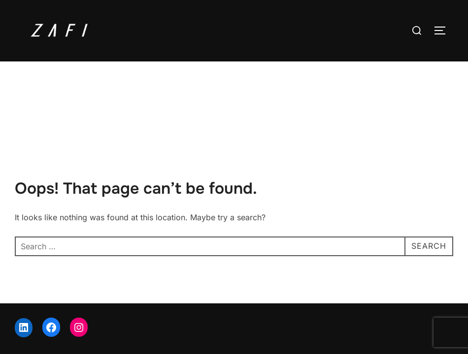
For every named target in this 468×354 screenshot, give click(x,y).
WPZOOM (436, 314)
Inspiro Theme (385, 314)
